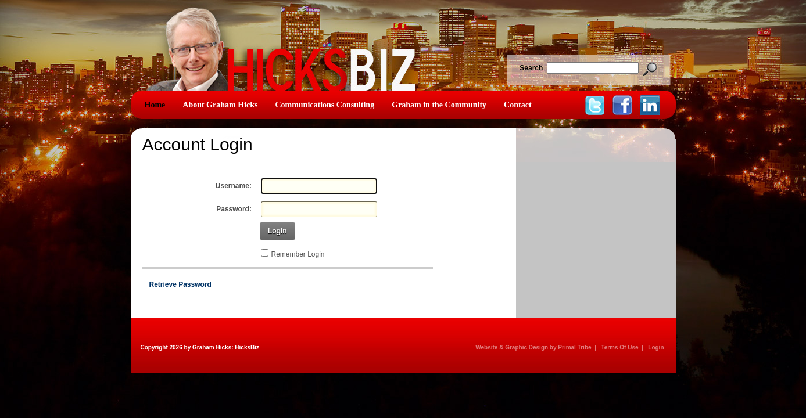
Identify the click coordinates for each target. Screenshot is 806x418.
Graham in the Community (439, 104)
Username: (234, 186)
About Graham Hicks (219, 104)
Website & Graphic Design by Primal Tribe (533, 347)
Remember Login (298, 254)
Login (277, 231)
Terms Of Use (619, 347)
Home (155, 104)
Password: (234, 209)
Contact (517, 104)
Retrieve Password (180, 284)
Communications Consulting (324, 104)
